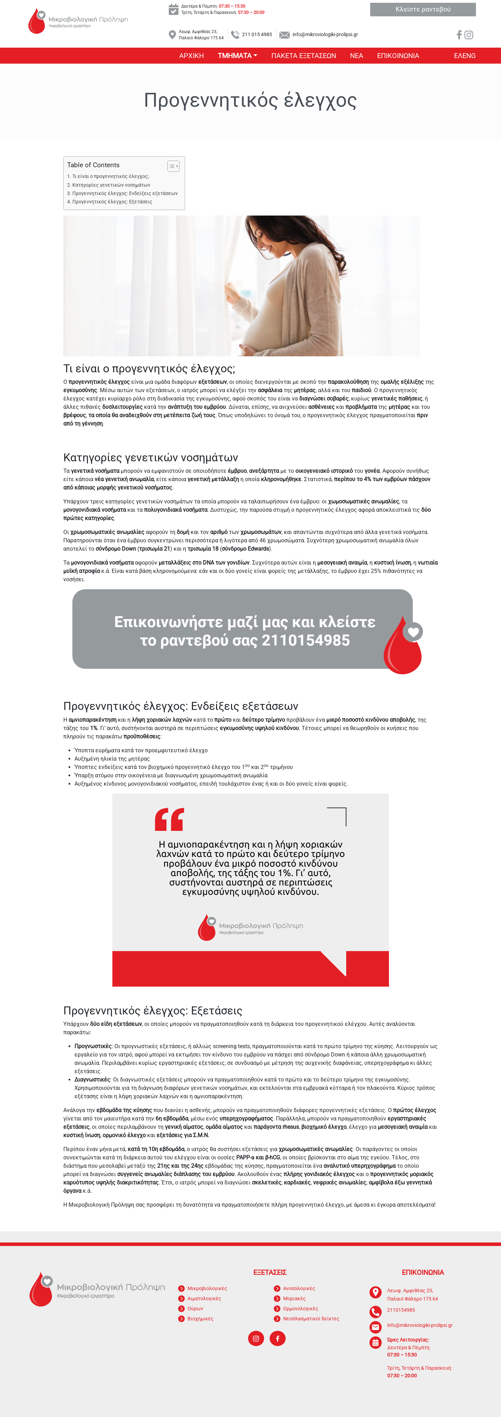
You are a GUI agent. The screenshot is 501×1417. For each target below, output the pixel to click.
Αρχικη (191, 55)
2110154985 (401, 1310)
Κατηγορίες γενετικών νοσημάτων (111, 185)
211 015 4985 (257, 35)
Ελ (458, 55)
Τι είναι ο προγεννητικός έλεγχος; (110, 176)
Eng (469, 55)
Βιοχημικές (201, 1318)
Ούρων (195, 1308)
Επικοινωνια (398, 55)
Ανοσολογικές (299, 1288)
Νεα (356, 55)
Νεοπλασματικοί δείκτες (311, 1318)
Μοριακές (294, 1298)
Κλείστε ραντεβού (423, 9)
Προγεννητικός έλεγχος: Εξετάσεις (112, 202)
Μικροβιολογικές (207, 1288)
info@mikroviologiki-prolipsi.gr (325, 35)
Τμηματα (235, 55)
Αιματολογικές (204, 1298)
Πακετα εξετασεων (303, 55)
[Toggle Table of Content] (170, 166)
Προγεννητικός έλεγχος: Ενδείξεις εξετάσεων (125, 193)
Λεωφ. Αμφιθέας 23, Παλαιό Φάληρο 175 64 (201, 34)
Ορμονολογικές (300, 1308)
